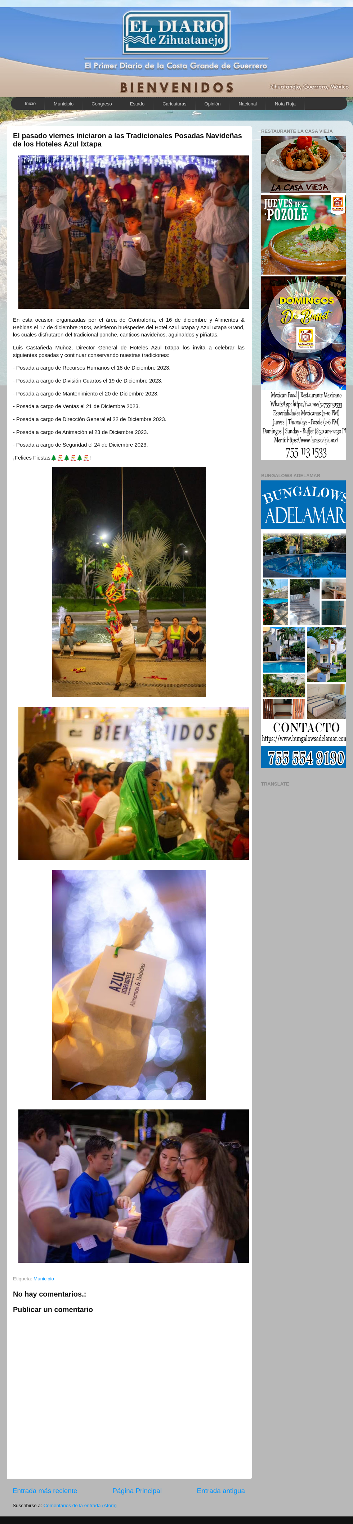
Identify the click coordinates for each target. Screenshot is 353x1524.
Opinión (213, 104)
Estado (137, 104)
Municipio (63, 104)
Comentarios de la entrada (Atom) (80, 1505)
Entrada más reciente (45, 1490)
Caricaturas (174, 104)
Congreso (101, 104)
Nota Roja (285, 104)
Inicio (30, 103)
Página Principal (137, 1490)
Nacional (247, 104)
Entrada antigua (221, 1490)
